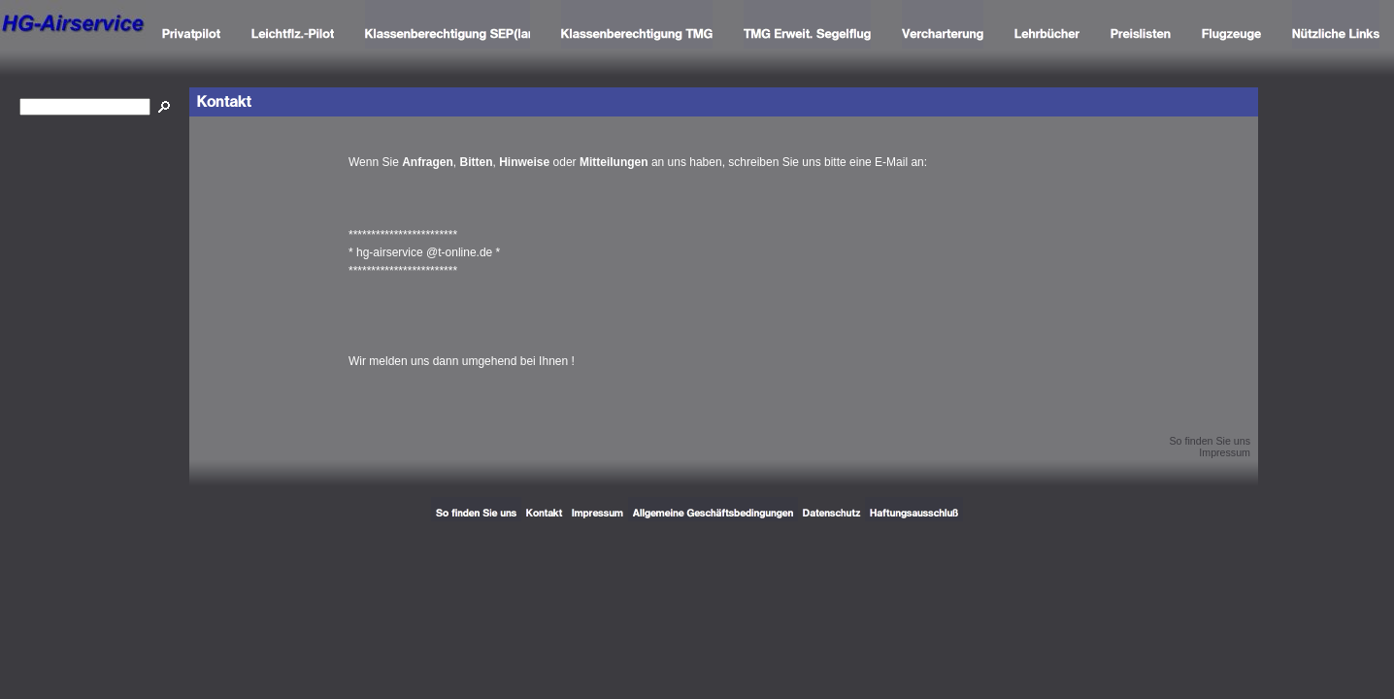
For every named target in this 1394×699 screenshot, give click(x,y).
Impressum (1224, 452)
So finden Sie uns (1209, 441)
